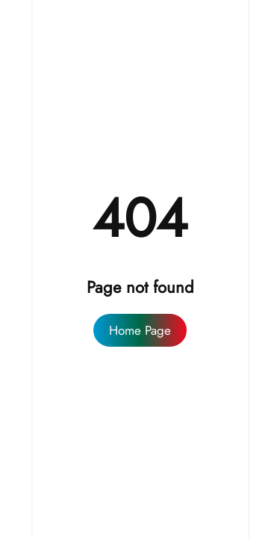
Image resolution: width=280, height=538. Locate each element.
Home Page (140, 330)
